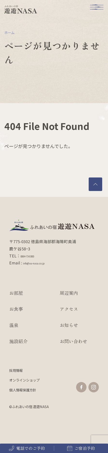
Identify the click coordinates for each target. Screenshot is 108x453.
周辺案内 (69, 293)
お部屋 (16, 293)
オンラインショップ (24, 379)
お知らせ (69, 325)
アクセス (69, 308)
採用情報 (16, 370)
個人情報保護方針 (22, 389)
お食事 (16, 308)
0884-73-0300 (33, 256)
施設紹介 (18, 341)
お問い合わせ (73, 341)
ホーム (9, 32)
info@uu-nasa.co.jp (41, 263)
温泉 (13, 325)
